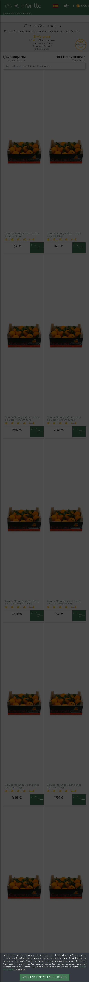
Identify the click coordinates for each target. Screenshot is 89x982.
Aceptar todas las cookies (44, 977)
